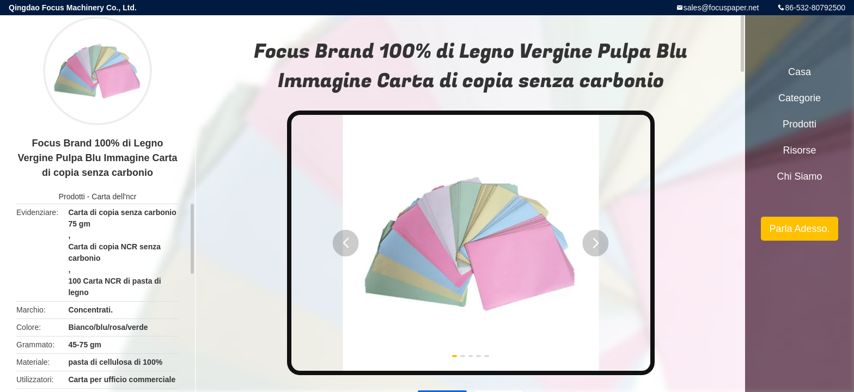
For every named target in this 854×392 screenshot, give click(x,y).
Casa (799, 71)
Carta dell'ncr (113, 196)
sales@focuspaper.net (721, 7)
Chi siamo (799, 176)
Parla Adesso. (799, 228)
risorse (799, 150)
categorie (799, 98)
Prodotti (72, 196)
